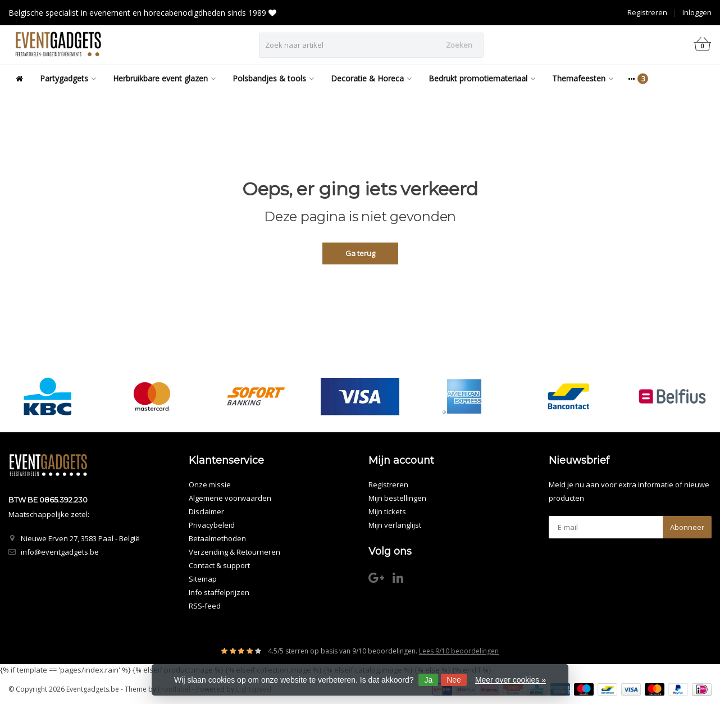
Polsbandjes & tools (273, 78)
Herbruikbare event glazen (164, 78)
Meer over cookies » (510, 679)
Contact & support (219, 565)
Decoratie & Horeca (371, 78)
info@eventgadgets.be (60, 552)
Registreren (647, 12)
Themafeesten (582, 78)
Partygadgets (68, 78)
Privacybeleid (212, 525)
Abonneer (687, 527)
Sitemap (203, 579)
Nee (453, 679)
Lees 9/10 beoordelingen (459, 651)
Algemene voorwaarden (230, 498)
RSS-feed (205, 606)
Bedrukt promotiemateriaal (482, 78)
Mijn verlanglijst (394, 525)
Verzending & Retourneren (234, 552)
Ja (428, 679)
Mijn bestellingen (397, 498)
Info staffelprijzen (219, 592)
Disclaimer (206, 511)
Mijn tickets (387, 511)
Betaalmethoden (217, 538)
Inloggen (697, 12)
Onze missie (210, 484)
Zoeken (459, 45)
